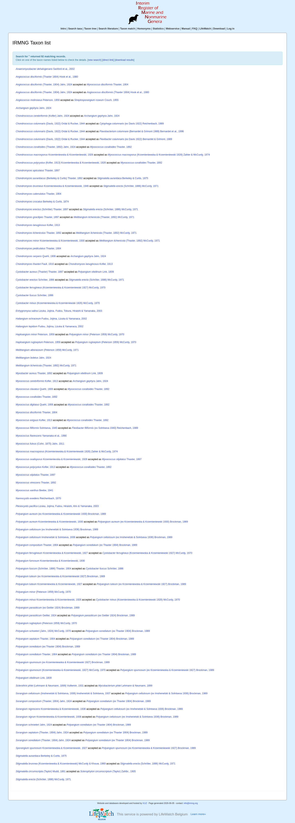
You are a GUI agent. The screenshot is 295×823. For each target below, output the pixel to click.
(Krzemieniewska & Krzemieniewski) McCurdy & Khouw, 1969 (61, 763)
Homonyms (144, 28)
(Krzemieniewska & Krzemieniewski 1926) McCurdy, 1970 (58, 303)
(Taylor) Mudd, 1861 (41, 771)
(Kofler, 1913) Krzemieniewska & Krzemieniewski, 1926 (61, 162)
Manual (186, 28)
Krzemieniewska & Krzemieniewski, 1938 (51, 709)
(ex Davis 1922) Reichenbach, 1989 (132, 123)
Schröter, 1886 (35, 279)
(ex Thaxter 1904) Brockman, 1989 (105, 545)
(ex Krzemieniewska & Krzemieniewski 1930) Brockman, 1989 (61, 514)
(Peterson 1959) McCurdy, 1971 (47, 350)
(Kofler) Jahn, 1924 (42, 115)
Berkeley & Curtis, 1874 (42, 201)
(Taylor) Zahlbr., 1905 (108, 771)
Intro (63, 28)
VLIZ (145, 803)
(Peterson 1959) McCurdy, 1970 (96, 334)
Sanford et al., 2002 (45, 69)
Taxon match (127, 28)
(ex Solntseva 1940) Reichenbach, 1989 (105, 428)
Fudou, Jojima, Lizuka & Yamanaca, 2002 (51, 318)
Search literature (108, 28)
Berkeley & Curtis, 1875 (122, 178)
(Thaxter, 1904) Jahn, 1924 (44, 84)
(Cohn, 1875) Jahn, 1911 (40, 443)
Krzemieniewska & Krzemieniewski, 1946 (52, 186)
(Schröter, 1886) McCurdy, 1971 (130, 186)
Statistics (158, 28)
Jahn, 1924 (33, 108)
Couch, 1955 (96, 100)
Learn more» (198, 814)
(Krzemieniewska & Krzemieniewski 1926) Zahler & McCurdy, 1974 (159, 154)
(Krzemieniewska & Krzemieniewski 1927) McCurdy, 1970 (61, 287)
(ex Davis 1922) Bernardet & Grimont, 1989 (136, 139)
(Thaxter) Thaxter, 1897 (40, 271)
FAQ (194, 28)
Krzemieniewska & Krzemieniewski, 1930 (50, 240)
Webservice (172, 28)
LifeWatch (205, 28)
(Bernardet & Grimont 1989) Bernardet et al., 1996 (142, 131)
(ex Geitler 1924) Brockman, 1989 (47, 607)
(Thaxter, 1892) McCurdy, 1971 (104, 217)
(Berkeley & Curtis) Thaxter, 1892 (49, 178)
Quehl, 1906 (36, 256)
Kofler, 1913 (38, 225)
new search (94, 60)
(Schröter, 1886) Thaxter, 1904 (43, 568)
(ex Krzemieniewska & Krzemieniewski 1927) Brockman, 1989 (60, 576)
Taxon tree (90, 28)
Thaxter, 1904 (107, 84)
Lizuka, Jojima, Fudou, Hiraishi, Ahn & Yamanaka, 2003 (57, 506)
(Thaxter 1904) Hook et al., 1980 (47, 76)
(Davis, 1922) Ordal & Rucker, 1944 (50, 123)
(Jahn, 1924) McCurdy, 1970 (43, 631)
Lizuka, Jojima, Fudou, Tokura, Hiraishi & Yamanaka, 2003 (59, 310)
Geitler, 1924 (36, 615)
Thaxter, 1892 (111, 147)
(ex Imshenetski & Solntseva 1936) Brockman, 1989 (57, 529)
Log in (230, 28)
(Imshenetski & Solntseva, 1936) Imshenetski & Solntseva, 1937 (63, 693)
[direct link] (108, 60)
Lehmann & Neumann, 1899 (125, 685)
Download (219, 28)
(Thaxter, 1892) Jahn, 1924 (46, 147)
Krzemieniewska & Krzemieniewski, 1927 (52, 553)
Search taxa (75, 28)
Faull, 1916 (35, 264)
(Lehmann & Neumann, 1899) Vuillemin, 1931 (50, 685)
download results (124, 60)
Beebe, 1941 (34, 490)
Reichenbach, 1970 (38, 498)
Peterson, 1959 (38, 100)
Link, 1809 (96, 271)
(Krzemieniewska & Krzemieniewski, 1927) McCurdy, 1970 (61, 670)
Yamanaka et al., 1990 (41, 435)
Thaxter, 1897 (38, 170)
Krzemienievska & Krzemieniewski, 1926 (51, 459)
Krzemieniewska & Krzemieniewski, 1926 (54, 154)
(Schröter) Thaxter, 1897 (42, 209)
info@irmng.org (191, 803)
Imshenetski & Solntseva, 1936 (45, 537)
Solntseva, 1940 (36, 428)
